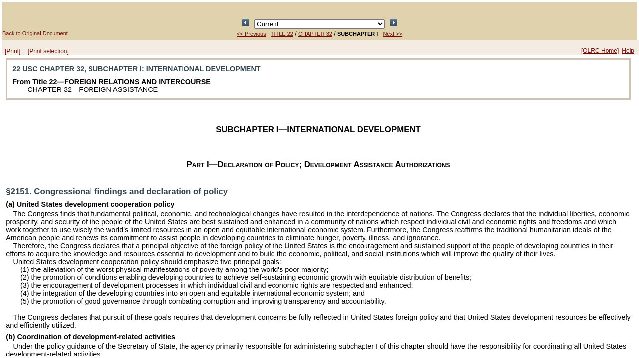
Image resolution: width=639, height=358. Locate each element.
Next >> (392, 34)
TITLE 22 (282, 34)
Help (628, 50)
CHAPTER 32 (315, 34)
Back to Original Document (35, 33)
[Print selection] (48, 51)
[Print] (12, 51)
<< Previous (251, 34)
